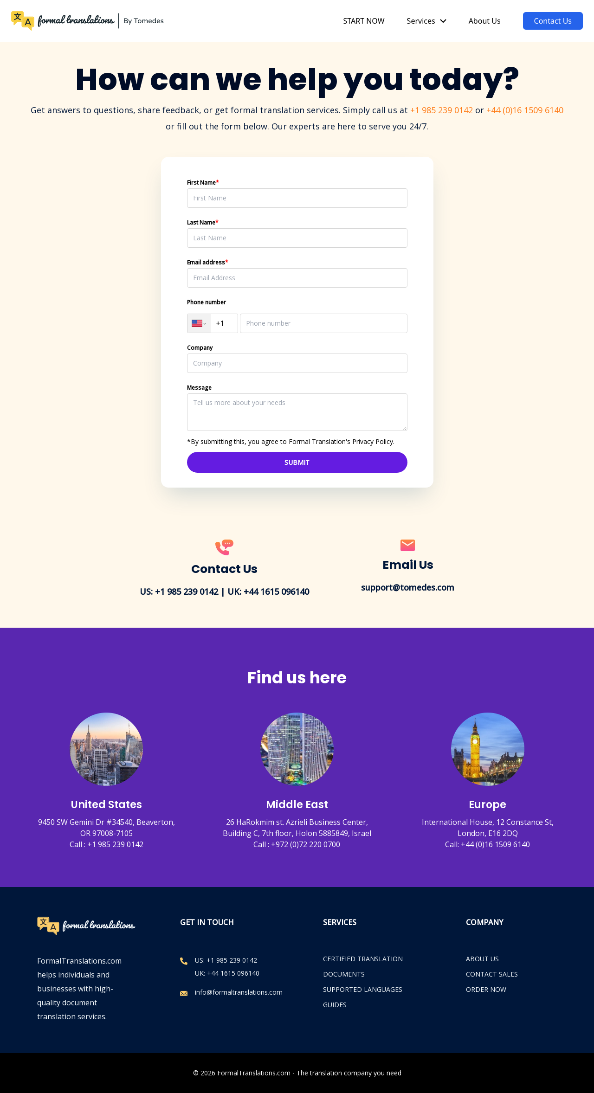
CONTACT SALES (492, 974)
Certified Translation (363, 958)
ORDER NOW (486, 989)
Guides (335, 1004)
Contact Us (553, 21)
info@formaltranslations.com (239, 992)
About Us (485, 21)
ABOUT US (482, 958)
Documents (344, 974)
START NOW (363, 21)
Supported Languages (362, 989)
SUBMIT (297, 462)
